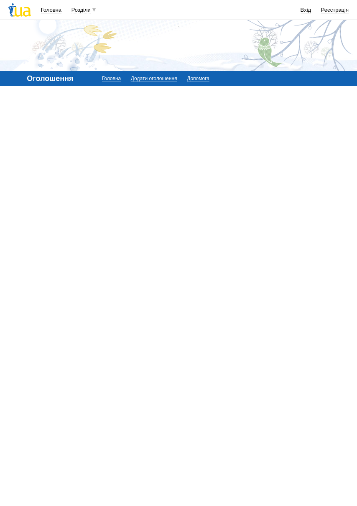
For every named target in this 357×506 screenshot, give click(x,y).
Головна (51, 10)
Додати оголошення (154, 78)
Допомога (198, 78)
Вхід (306, 10)
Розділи (81, 10)
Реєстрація (335, 10)
